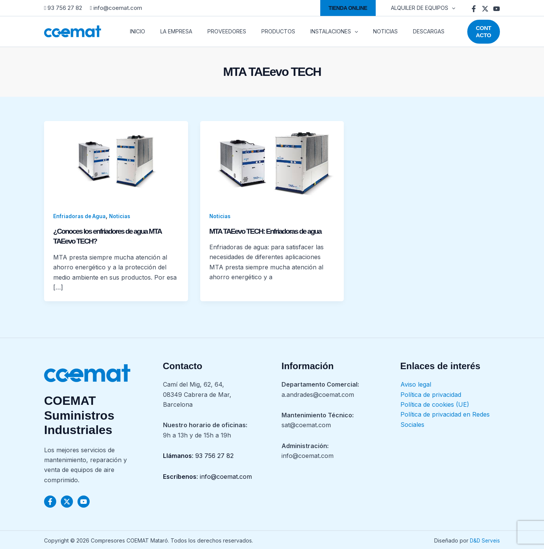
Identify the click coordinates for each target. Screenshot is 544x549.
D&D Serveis (484, 539)
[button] (352, 8)
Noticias (123, 216)
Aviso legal (415, 383)
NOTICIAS (361, 31)
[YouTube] (496, 8)
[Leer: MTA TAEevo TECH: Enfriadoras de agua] (272, 161)
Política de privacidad (430, 394)
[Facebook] (473, 8)
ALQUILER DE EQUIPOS (425, 8)
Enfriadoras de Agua (80, 216)
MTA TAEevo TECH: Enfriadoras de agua (268, 231)
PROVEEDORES (216, 31)
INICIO (136, 31)
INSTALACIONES (314, 31)
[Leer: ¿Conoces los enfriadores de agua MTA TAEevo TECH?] (116, 161)
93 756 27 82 (64, 7)
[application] (454, 8)
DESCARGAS (400, 31)
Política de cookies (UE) (434, 403)
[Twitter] (485, 8)
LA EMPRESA (170, 31)
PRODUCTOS (263, 31)
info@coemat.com (116, 7)
